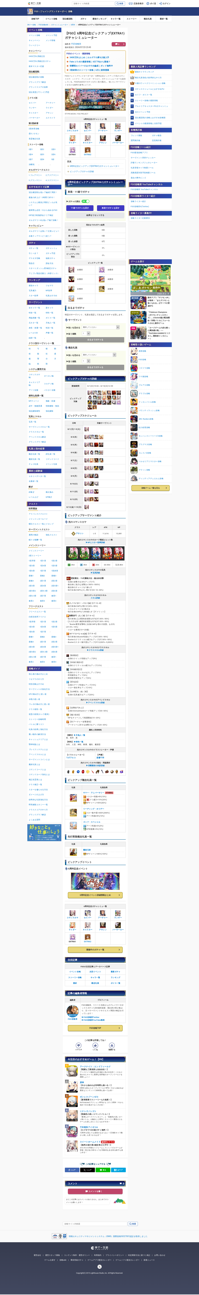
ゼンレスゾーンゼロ (89, 1097)
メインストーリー (36, 551)
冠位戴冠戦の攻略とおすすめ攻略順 (150, 118)
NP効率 (49, 290)
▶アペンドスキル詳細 (95, 703)
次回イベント (95, 972)
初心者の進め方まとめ (38, 674)
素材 (75, 983)
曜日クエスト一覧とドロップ (41, 524)
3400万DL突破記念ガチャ (40, 61)
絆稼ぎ (32, 492)
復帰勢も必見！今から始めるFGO (43, 210)
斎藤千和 (100, 758)
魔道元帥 (87, 850)
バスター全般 (50, 390)
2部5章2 (32, 591)
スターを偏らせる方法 (38, 790)
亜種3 (53, 576)
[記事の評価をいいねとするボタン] (95, 1045)
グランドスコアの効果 (38, 87)
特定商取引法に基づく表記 (139, 1255)
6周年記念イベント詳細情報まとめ (95, 895)
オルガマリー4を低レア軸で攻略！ (44, 220)
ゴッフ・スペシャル (91, 822)
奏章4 (53, 601)
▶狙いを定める (73, 328)
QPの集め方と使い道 (38, 694)
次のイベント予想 (142, 112)
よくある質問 (34, 820)
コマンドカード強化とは (39, 774)
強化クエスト (51, 535)
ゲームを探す (49, 1260)
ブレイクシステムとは (38, 749)
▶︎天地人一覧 (79, 735)
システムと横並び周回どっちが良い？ (43, 203)
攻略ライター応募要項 (140, 218)
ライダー (49, 108)
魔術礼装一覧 (34, 459)
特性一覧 (49, 313)
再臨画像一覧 (34, 318)
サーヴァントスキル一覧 (39, 427)
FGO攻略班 (76, 44)
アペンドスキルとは (37, 754)
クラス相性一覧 (35, 709)
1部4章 (43, 566)
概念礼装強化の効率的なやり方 (148, 78)
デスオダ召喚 (34, 258)
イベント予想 (51, 35)
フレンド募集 (136, 135)
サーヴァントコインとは (39, 759)
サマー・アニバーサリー (93, 793)
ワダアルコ (71, 758)
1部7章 (43, 571)
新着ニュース (149, 1260)
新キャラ (49, 308)
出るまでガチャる (95, 340)
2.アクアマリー (52, 175)
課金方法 (49, 263)
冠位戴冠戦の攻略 (36, 77)
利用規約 (97, 1255)
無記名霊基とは (35, 779)
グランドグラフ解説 (37, 82)
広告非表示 (138, 3)
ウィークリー (34, 45)
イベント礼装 (51, 464)
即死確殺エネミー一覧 (38, 805)
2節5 (42, 154)
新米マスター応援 (36, 66)
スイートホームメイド (90, 1142)
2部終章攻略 (34, 129)
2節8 (42, 159)
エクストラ (50, 118)
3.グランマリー (35, 180)
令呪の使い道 (34, 699)
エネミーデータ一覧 (37, 476)
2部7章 (43, 596)
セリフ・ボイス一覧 (143, 95)
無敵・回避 (50, 401)
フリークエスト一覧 (37, 612)
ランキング (115, 977)
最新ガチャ (115, 972)
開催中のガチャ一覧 (95, 950)
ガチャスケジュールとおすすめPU (149, 89)
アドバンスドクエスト (38, 514)
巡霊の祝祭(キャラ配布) (39, 714)
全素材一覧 (33, 481)
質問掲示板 (135, 140)
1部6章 (32, 571)
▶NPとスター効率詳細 (95, 542)
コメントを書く (95, 1191)
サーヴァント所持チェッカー (143, 158)
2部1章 (43, 581)
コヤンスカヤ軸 (34, 375)
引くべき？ (33, 253)
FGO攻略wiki (43, 25)
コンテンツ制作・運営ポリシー (77, 1255)
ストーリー (132, 19)
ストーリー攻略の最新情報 (146, 100)
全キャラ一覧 (34, 308)
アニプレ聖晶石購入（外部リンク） (44, 273)
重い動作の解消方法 (37, 734)
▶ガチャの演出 (73, 201)
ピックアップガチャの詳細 (82, 171)
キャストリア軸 (34, 383)
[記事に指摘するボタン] (112, 1045)
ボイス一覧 (115, 983)
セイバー (32, 103)
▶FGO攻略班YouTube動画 (93, 1020)
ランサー (32, 108)
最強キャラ (33, 285)
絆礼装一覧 (50, 454)
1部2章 (54, 561)
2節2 (42, 149)
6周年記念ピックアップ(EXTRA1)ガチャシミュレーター (94, 166)
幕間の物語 (33, 535)
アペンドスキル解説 (37, 437)
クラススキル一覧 (36, 432)
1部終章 (54, 571)
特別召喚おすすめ (36, 684)
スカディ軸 (49, 384)
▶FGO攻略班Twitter (90, 1017)
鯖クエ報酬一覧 (35, 540)
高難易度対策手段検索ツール (143, 173)
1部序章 (32, 561)
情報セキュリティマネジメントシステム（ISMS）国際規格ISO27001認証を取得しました (108, 1236)
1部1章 (43, 561)
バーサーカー (34, 118)
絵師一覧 (32, 338)
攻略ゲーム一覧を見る (150, 488)
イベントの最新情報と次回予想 (148, 123)
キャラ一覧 (116, 19)
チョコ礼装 (33, 464)
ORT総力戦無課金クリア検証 (41, 215)
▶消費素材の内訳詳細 (95, 765)
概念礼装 (148, 19)
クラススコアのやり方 (38, 810)
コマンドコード (52, 459)
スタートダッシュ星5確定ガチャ (43, 268)
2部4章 (43, 586)
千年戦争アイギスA (89, 1127)
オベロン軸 (49, 376)
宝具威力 (32, 290)
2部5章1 (55, 586)
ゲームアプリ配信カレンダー (99, 1260)
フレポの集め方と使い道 (39, 704)
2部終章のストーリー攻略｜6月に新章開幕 (89, 70)
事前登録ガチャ (77, 1260)
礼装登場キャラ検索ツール (142, 168)
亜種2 (42, 576)
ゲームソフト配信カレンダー (128, 1260)
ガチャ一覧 (33, 248)
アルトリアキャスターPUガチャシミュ (151, 106)
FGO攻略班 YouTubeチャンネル (144, 189)
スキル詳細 (95, 598)
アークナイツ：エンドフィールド (95, 1066)
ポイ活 (153, 3)
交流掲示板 (157, 140)
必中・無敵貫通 (35, 406)
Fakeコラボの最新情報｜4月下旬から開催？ (90, 62)
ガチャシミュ (51, 248)
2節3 (53, 149)
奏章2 (31, 601)
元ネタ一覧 (33, 323)
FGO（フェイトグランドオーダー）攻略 (53, 11)
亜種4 (31, 581)
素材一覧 (164, 19)
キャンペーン (34, 40)
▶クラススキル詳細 (95, 650)
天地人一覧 (50, 323)
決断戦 (32, 164)
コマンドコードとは (37, 769)
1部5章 (54, 566)
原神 (82, 1082)
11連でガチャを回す (80, 208)
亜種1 (31, 576)
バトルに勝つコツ (36, 724)
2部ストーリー (35, 556)
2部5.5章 (44, 591)
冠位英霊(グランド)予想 (39, 92)
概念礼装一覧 (34, 454)
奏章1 (53, 596)
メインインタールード (38, 519)
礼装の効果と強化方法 (38, 729)
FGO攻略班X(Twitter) (140, 206)
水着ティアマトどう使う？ (40, 236)
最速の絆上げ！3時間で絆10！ (42, 197)
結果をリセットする (95, 215)
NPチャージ (34, 401)
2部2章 (54, 581)
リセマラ (49, 285)
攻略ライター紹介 (138, 201)
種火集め (49, 492)
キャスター (33, 113)
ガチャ (83, 19)
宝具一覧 (32, 422)
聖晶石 (32, 263)
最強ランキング (99, 19)
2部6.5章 (32, 596)
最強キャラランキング (144, 72)
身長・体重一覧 (35, 328)
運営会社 (37, 1255)
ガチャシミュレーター (59, 25)
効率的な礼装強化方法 (38, 800)
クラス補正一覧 (35, 784)
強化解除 (49, 411)
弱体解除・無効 (52, 406)
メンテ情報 (50, 40)
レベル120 (33, 333)
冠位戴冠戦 (67, 19)
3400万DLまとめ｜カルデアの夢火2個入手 (89, 57)
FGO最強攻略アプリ (139, 153)
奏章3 (42, 601)
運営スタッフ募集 (52, 1255)
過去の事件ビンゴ (138, 178)
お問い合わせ (159, 1255)
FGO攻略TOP (95, 1028)
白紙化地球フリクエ (37, 617)
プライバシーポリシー (115, 1255)
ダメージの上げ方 (36, 794)
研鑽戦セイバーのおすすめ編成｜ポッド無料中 (91, 66)
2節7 (31, 159)
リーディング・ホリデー (93, 809)
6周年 (73, 25)
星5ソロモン (34, 134)
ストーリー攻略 (75, 977)
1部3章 (32, 566)
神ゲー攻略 (31, 25)
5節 (52, 159)
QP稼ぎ (49, 497)
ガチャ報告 (157, 135)
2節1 (31, 149)
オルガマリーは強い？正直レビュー (44, 231)
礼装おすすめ (51, 296)
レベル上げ (33, 497)
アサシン (77, 533)
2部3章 (32, 586)
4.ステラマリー (52, 180)
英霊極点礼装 (34, 139)
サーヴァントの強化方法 (39, 689)
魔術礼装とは (34, 764)
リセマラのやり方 (36, 679)
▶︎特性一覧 (78, 742)
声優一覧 (49, 333)
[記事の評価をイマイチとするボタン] (78, 1045)
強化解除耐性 (34, 411)
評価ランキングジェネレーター (144, 163)
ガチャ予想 (50, 253)
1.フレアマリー (35, 175)
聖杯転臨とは (34, 744)
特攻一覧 (32, 313)
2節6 (53, 154)
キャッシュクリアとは (38, 739)
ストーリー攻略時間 (37, 719)
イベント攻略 (51, 19)
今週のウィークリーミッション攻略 (150, 83)
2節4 (31, 154)
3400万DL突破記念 (37, 56)
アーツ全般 (33, 390)
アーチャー (50, 103)
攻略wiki (62, 1260)
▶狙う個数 (71, 334)
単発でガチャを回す (111, 208)
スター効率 (33, 296)
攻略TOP (35, 19)
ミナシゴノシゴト (88, 1111)
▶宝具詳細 (95, 573)
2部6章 (54, 591)
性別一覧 (49, 328)
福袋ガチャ (50, 258)
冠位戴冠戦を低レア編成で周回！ (43, 192)
